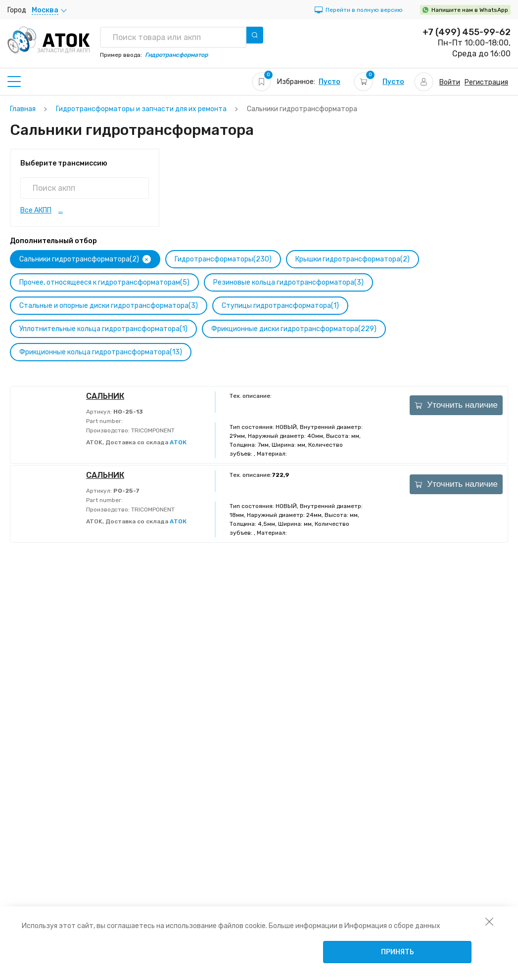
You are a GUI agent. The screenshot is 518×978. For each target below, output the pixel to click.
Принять (397, 952)
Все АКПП (35, 210)
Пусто (329, 82)
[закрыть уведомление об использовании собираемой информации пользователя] (489, 921)
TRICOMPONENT (152, 430)
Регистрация (486, 82)
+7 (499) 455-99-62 (467, 32)
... (60, 210)
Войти (449, 82)
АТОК (178, 442)
